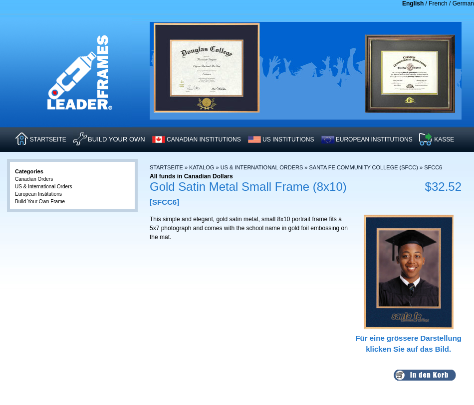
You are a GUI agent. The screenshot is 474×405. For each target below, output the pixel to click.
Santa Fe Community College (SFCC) (363, 167)
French (438, 3)
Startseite (166, 167)
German (463, 3)
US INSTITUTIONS (288, 139)
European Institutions (38, 194)
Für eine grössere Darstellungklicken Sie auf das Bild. (408, 337)
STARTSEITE (48, 139)
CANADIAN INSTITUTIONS (204, 139)
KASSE (444, 139)
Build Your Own (116, 139)
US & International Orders (262, 167)
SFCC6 (433, 167)
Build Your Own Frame (40, 201)
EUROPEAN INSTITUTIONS (374, 139)
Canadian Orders (34, 179)
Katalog (201, 167)
